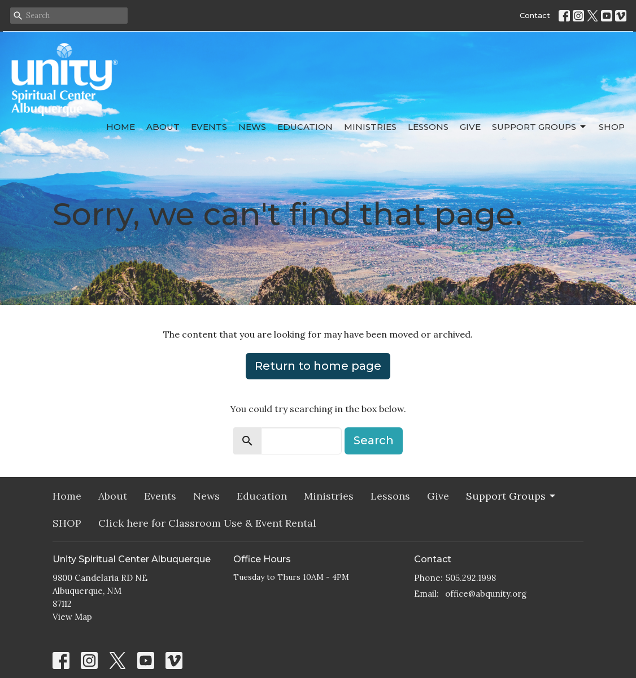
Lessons (428, 126)
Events (209, 126)
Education (305, 126)
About (163, 126)
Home (120, 126)
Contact (535, 15)
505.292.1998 (471, 577)
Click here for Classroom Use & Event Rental (207, 523)
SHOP (612, 126)
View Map (72, 616)
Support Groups (539, 127)
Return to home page (318, 366)
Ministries (370, 126)
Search (374, 440)
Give (470, 126)
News (252, 126)
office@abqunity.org (485, 593)
